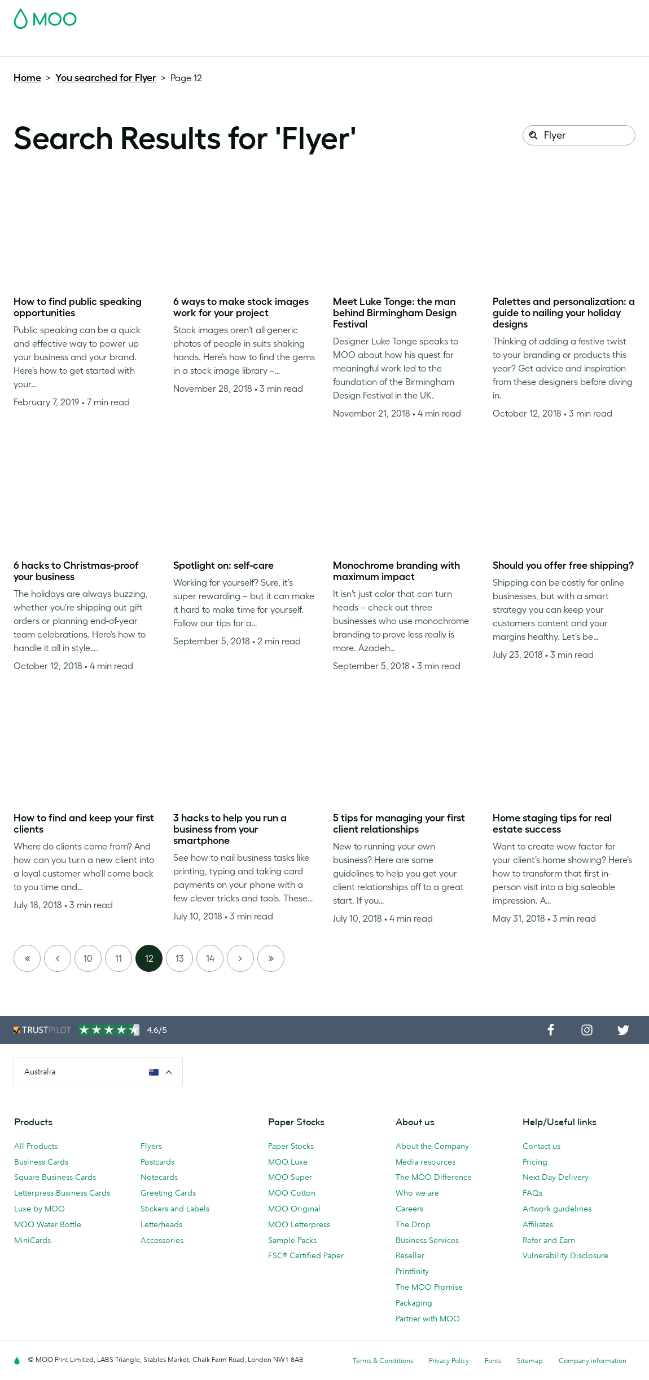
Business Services (379, 46)
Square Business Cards (55, 1177)
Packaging (414, 1303)
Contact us (541, 1146)
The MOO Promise (429, 1287)
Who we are (417, 1193)
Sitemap (530, 1360)
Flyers (219, 46)
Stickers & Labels (164, 46)
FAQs (532, 1193)
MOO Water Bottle (47, 1224)
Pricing (535, 1162)
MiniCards (32, 1240)
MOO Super (290, 1177)
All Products (36, 1146)
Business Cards (43, 46)
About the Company (432, 1146)
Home (27, 77)
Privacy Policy (449, 1360)
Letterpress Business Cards (62, 1193)
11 (118, 958)
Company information (592, 1360)
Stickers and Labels (175, 1209)
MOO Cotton (291, 1193)
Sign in (497, 15)
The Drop (413, 1224)
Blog (432, 46)
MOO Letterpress (299, 1224)
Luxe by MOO (39, 1209)
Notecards (159, 1177)
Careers (409, 1209)
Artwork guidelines (557, 1209)
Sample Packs (292, 1240)
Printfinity (412, 1271)
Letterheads (161, 1224)
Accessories (312, 46)
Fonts (493, 1360)
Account (459, 15)
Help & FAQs (475, 46)
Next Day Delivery (556, 1177)
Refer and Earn (549, 1240)
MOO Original (294, 1209)
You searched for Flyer (105, 77)
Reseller (410, 1255)
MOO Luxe (288, 1162)
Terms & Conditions (383, 1360)
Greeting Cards (168, 1193)
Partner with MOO (428, 1318)
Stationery (259, 46)
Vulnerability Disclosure (565, 1255)
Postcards (102, 46)
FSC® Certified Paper (306, 1255)
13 (180, 958)
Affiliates (538, 1224)
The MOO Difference (434, 1177)
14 (210, 958)
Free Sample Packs (399, 15)
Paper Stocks (291, 1146)
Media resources (425, 1162)
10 (88, 958)
